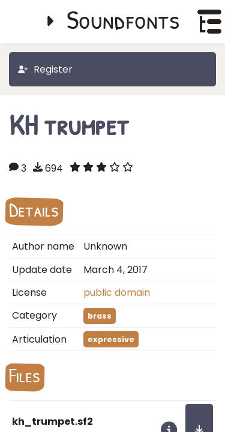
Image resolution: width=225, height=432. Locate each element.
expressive (111, 339)
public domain (116, 292)
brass (100, 316)
